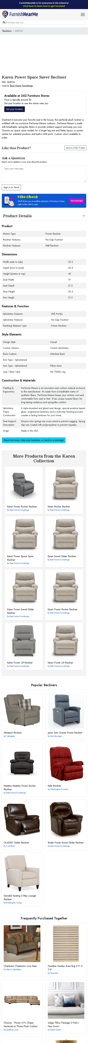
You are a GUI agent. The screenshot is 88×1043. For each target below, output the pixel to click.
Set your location (14, 109)
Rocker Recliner (59, 506)
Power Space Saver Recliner (20, 558)
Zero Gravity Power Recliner (65, 732)
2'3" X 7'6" (65, 967)
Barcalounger (56, 736)
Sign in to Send (11, 187)
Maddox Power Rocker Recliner (20, 787)
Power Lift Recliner (20, 662)
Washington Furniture (59, 789)
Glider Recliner (16, 842)
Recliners (7, 31)
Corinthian (10, 845)
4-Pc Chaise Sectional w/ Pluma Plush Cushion (21, 1024)
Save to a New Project (75, 147)
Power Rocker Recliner (22, 506)
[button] (84, 14)
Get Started (77, 200)
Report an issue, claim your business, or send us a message (34, 440)
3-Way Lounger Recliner (20, 897)
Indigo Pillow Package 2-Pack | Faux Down (63, 1024)
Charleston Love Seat (20, 966)
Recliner (13, 732)
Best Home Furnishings (21, 85)
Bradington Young (14, 902)
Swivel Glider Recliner (62, 556)
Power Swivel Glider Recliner (20, 611)
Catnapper (10, 736)
